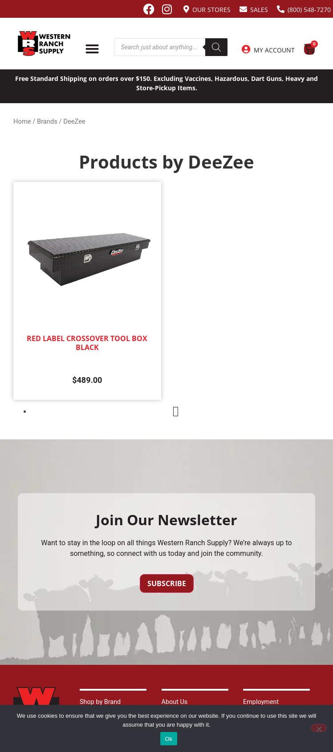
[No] (318, 728)
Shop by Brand (100, 702)
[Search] (216, 47)
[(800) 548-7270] (280, 9)
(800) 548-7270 (309, 9)
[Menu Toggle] (92, 49)
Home (22, 121)
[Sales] (243, 9)
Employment (261, 702)
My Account (274, 50)
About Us (175, 702)
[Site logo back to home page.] (44, 43)
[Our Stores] (186, 9)
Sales (259, 9)
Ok (168, 739)
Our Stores (211, 9)
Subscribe (166, 583)
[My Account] (246, 49)
